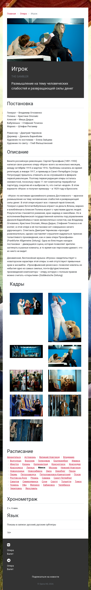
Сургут (54, 481)
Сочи (44, 481)
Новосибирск (35, 471)
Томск (78, 481)
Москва (53, 467)
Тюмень (14, 485)
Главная (11, 13)
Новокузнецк (17, 471)
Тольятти (66, 481)
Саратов (14, 481)
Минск (41, 467)
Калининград (41, 464)
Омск (49, 471)
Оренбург (60, 471)
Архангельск (14, 457)
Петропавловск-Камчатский (55, 474)
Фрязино (35, 485)
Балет (10, 553)
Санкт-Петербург (63, 478)
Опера (23, 13)
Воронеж (30, 460)
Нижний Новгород (71, 467)
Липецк (30, 467)
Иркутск (14, 464)
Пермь (13, 474)
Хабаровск (49, 485)
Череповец (16, 488)
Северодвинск (30, 481)
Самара (46, 478)
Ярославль (31, 488)
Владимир (69, 457)
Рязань (34, 478)
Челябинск (64, 485)
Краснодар (75, 464)
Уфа (24, 485)
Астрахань (30, 457)
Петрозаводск (28, 474)
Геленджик (44, 460)
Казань (26, 464)
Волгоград (15, 460)
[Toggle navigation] (7, 4)
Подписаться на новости (45, 576)
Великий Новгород (49, 457)
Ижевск (76, 460)
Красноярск (16, 467)
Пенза (72, 471)
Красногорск (58, 464)
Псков (77, 474)
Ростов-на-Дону (18, 478)
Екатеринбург (60, 460)
